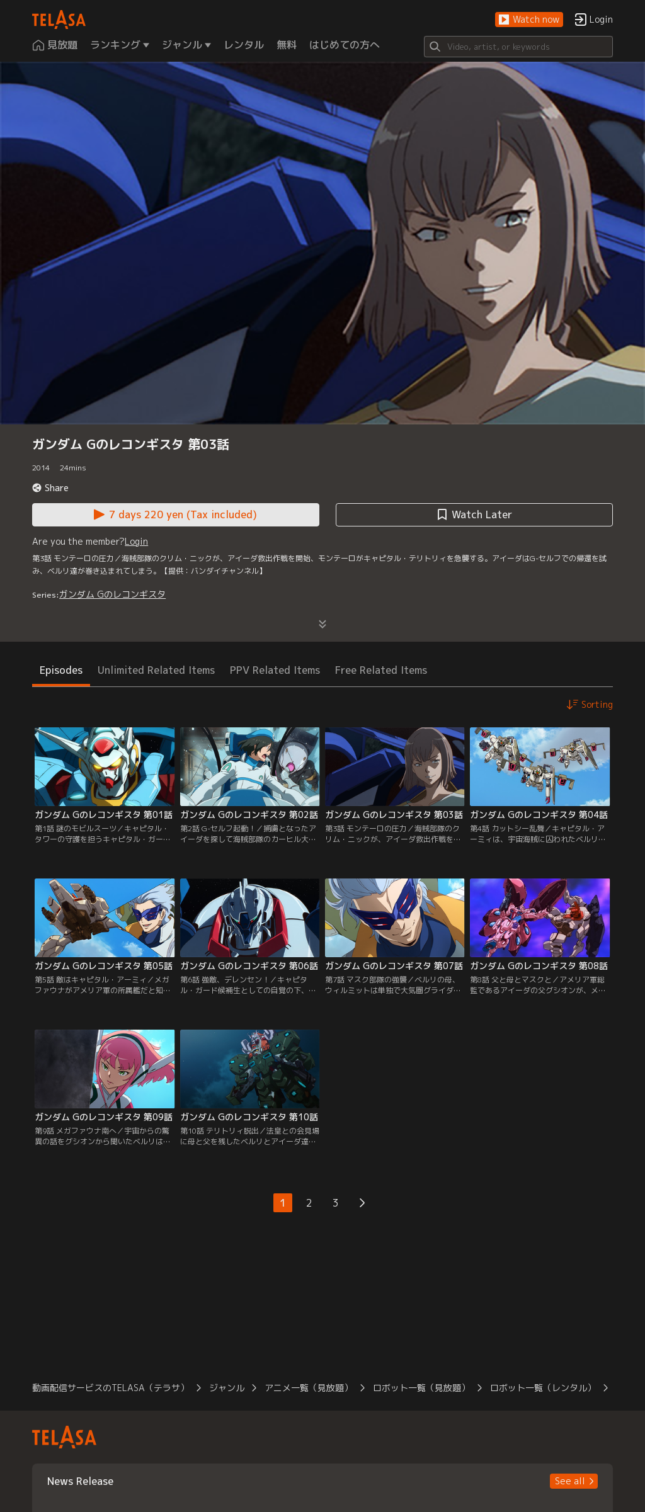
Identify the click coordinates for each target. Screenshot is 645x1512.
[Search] (518, 46)
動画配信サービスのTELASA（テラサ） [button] (110, 1388)
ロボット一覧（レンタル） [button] (543, 1388)
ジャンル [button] (226, 1388)
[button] (529, 20)
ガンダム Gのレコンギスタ (112, 594)
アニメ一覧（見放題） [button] (309, 1388)
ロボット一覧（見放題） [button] (421, 1388)
